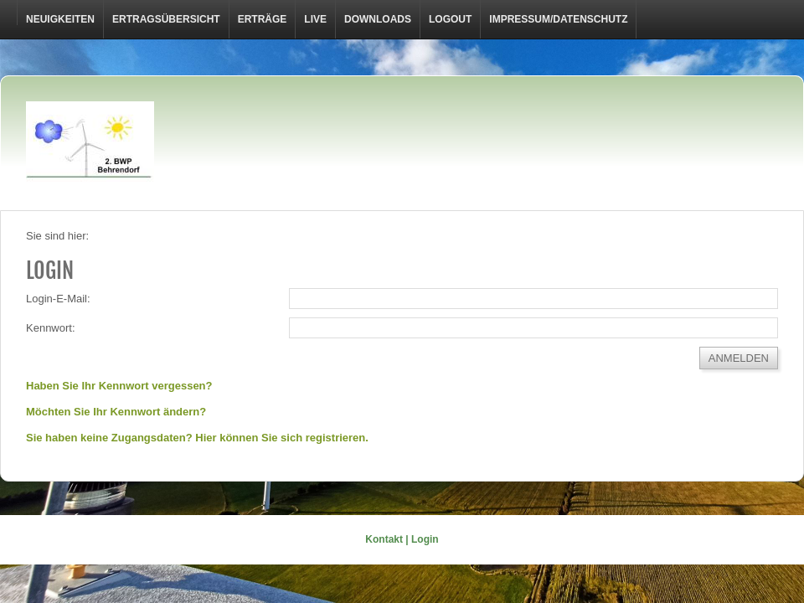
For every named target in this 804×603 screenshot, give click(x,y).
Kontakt (384, 539)
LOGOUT (450, 19)
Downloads (377, 19)
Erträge (262, 19)
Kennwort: (50, 328)
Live (315, 19)
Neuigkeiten (60, 19)
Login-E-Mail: (58, 298)
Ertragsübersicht (166, 19)
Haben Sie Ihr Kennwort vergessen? (119, 385)
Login (425, 539)
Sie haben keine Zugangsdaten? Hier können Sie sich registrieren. (197, 437)
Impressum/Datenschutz (558, 19)
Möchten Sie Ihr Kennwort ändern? (116, 411)
